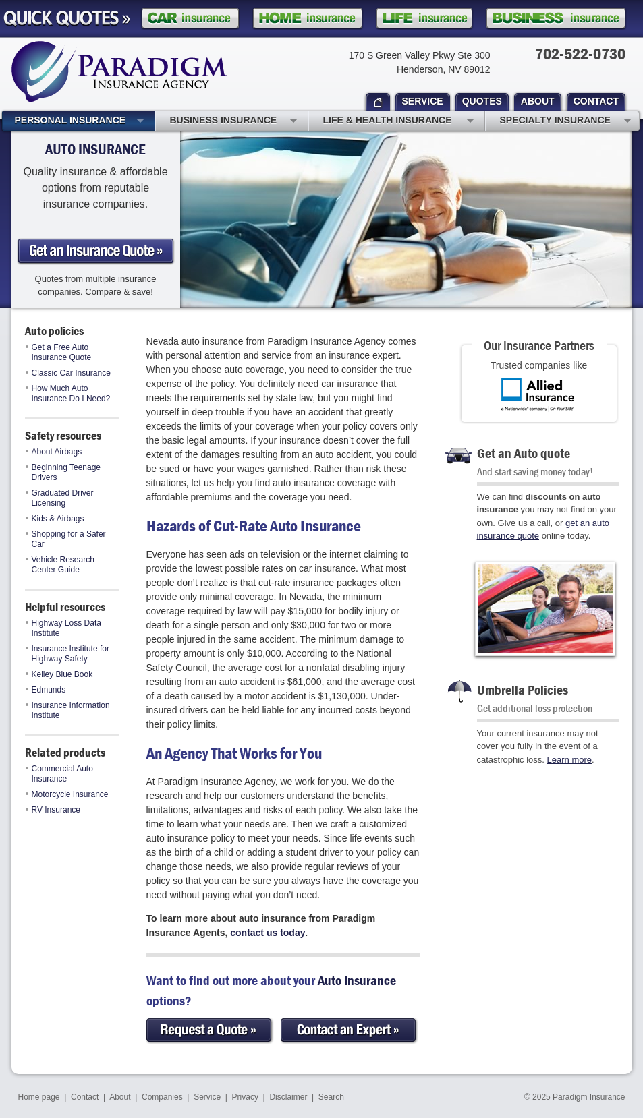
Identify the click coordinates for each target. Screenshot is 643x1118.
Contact (85, 1097)
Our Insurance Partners (539, 344)
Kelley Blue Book (59, 674)
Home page (39, 1097)
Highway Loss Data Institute (63, 628)
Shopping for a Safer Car (66, 539)
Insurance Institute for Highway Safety (67, 654)
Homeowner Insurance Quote (308, 18)
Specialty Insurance (565, 121)
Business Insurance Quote (556, 18)
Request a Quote (210, 1031)
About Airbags (54, 452)
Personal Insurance (79, 121)
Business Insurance (233, 121)
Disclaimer (288, 1097)
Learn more (569, 760)
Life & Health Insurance (398, 121)
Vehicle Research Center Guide (60, 565)
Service (207, 1097)
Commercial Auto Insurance (59, 774)
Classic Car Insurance (68, 373)
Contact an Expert (349, 1031)
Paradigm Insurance (589, 1097)
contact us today (267, 932)
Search (331, 1097)
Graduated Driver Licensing (60, 498)
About (119, 1097)
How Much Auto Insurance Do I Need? (68, 393)
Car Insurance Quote (190, 18)
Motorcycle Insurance (67, 794)
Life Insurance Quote (424, 18)
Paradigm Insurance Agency (119, 71)
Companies (162, 1097)
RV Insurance (53, 810)
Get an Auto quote (523, 452)
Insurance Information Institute (68, 710)
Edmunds (46, 690)
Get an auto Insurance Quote (96, 251)
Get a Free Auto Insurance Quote (59, 352)
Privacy (245, 1097)
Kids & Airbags (55, 518)
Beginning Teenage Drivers (63, 472)
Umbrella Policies (522, 689)
